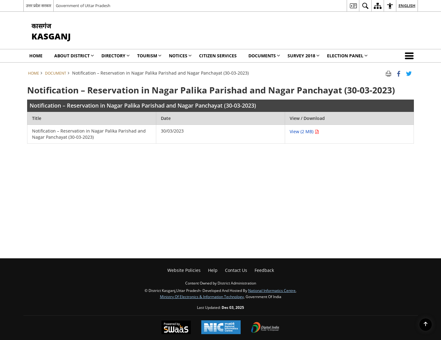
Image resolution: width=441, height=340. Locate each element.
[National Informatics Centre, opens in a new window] (221, 328)
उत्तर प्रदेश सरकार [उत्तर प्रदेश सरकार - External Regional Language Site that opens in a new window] (38, 5)
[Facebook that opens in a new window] (398, 73)
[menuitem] (353, 5)
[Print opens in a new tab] (388, 73)
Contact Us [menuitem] (236, 270)
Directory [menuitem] (115, 56)
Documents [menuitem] (264, 56)
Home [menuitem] (36, 56)
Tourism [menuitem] (149, 56)
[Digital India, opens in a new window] (265, 328)
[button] (410, 55)
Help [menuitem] (213, 270)
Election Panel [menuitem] (347, 56)
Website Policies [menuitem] (184, 270)
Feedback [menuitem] (264, 270)
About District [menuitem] (74, 56)
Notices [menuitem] (180, 56)
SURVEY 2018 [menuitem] (304, 56)
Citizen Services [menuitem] (218, 56)
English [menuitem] (406, 5)
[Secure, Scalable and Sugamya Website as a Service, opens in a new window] (176, 328)
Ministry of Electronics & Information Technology (202, 296)
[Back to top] (425, 324)
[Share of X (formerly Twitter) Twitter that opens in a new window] (408, 73)
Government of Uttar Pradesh (83, 5)
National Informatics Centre (272, 290)
